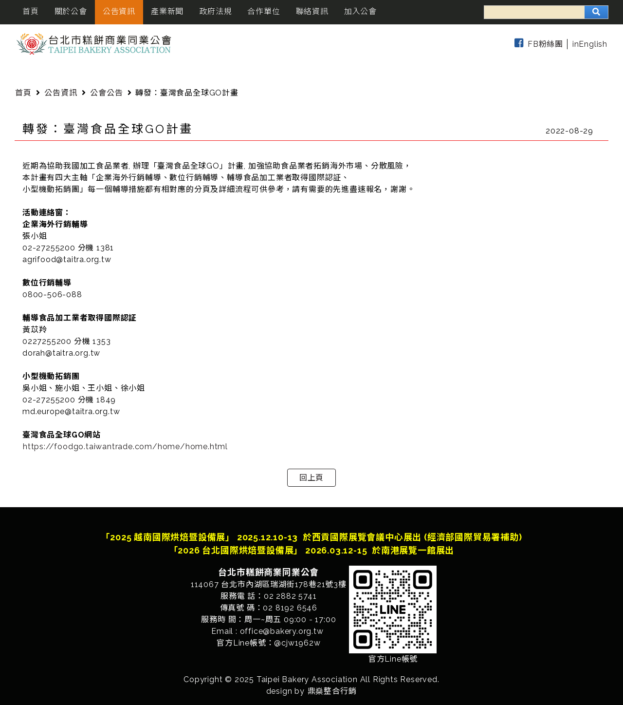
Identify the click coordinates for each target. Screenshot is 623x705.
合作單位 (263, 11)
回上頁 (311, 477)
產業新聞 (167, 11)
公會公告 (106, 92)
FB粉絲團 (537, 44)
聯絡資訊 (312, 11)
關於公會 (71, 11)
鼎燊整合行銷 (332, 691)
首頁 (30, 11)
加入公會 (360, 11)
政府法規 (215, 11)
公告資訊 (119, 11)
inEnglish (589, 44)
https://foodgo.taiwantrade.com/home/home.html (125, 446)
